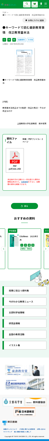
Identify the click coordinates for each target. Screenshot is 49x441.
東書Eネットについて (10, 429)
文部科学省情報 (16, 312)
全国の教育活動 (16, 334)
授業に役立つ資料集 (19, 290)
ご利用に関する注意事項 (27, 429)
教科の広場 (34, 5)
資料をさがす (27, 5)
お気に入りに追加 (36, 20)
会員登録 (24, 182)
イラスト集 (14, 345)
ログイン (41, 5)
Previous (3, 248)
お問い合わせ (41, 429)
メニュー (46, 5)
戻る (24, 206)
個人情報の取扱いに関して (22, 432)
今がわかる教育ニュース (21, 301)
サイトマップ (7, 432)
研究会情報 (14, 323)
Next (45, 248)
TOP (4, 12)
